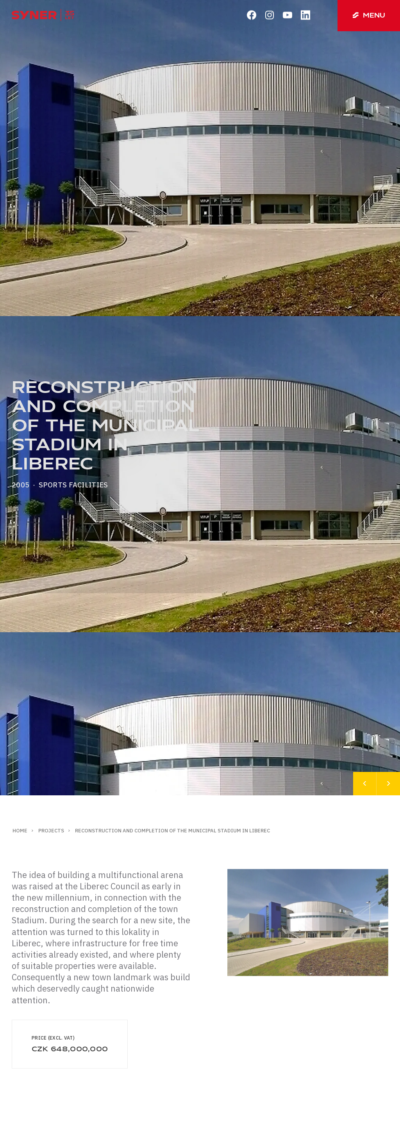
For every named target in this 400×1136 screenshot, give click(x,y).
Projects (51, 830)
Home (19, 830)
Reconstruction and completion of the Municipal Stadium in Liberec (172, 830)
